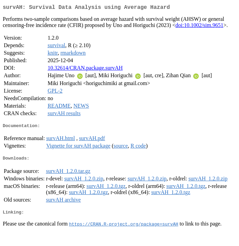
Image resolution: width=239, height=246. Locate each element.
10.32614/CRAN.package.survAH (85, 69)
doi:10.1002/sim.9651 (199, 26)
